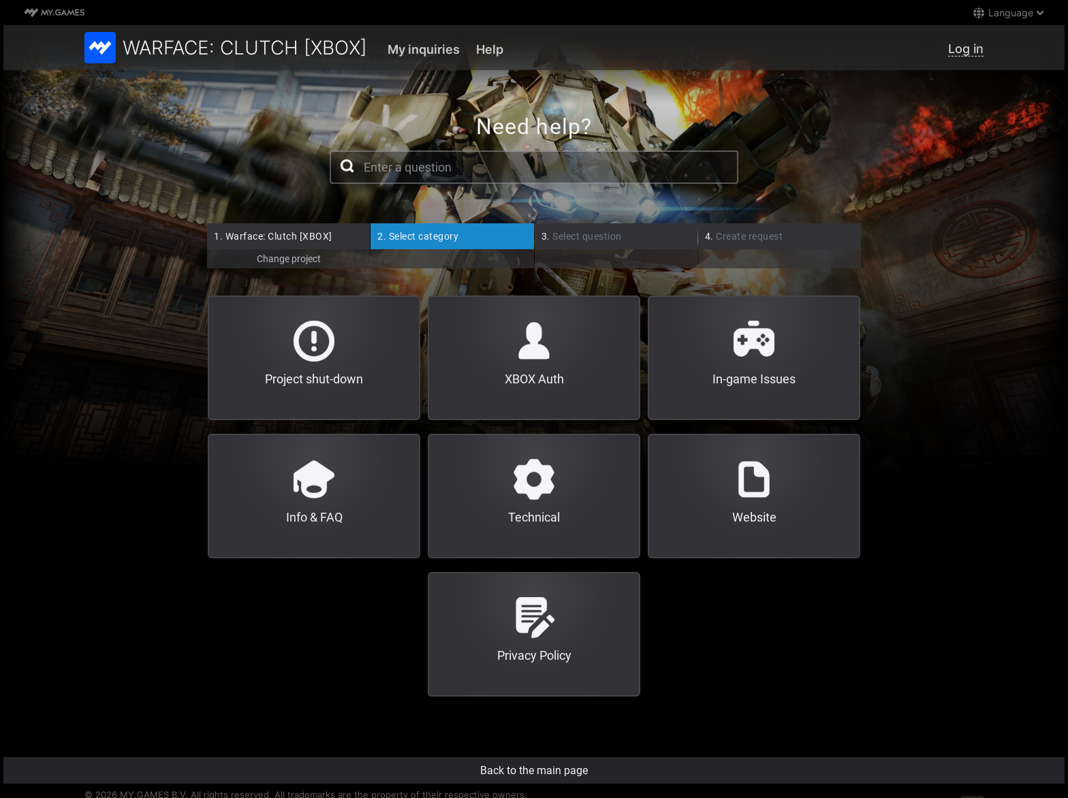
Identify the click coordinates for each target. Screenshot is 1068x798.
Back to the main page (534, 770)
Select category (417, 236)
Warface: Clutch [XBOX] (273, 236)
